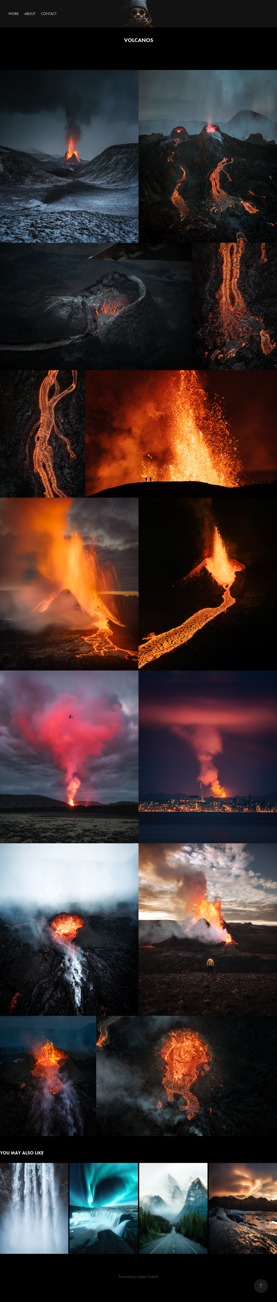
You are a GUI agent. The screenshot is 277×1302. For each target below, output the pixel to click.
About (29, 13)
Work (13, 13)
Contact (49, 13)
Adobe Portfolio (148, 1276)
